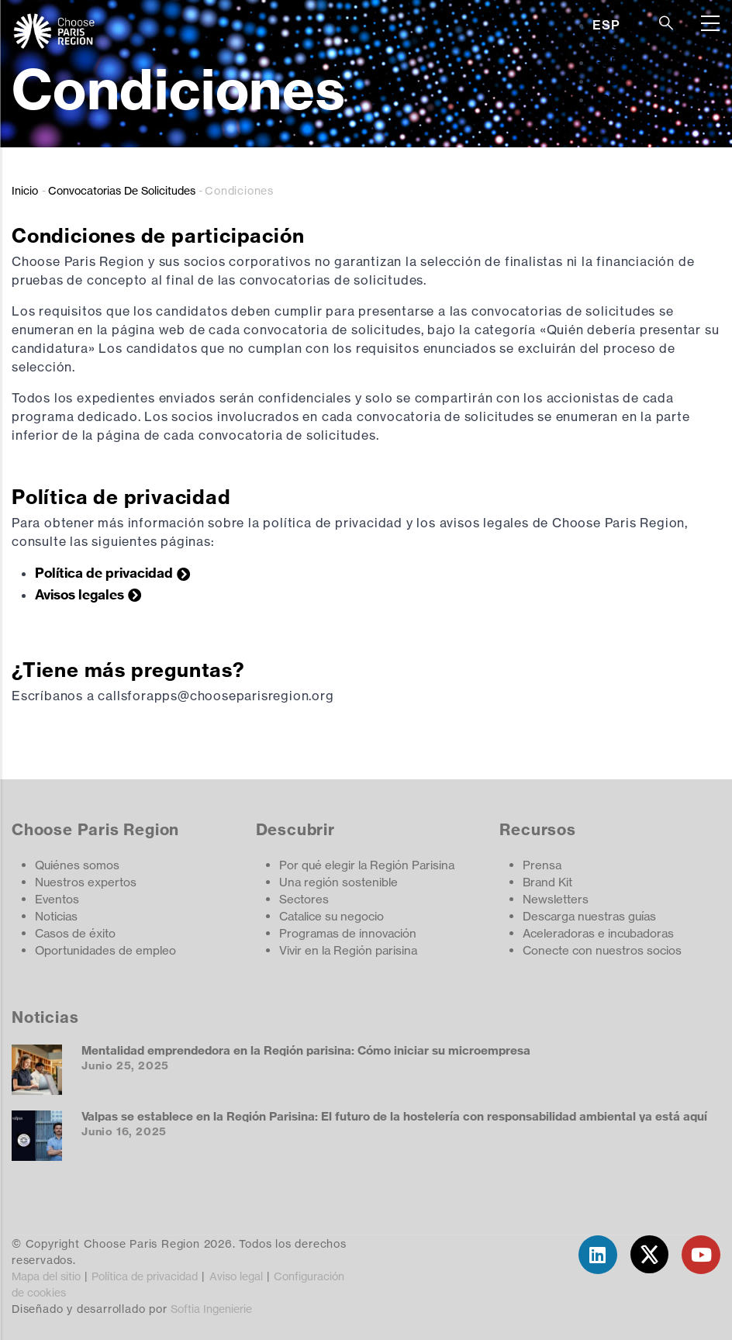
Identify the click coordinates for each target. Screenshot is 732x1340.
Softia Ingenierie (211, 1308)
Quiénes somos (77, 865)
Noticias (56, 916)
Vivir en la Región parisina (348, 950)
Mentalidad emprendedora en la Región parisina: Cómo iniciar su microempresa (305, 1050)
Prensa (542, 865)
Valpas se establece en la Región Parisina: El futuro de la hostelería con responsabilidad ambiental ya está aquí (394, 1116)
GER (606, 62)
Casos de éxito (75, 933)
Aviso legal (236, 1276)
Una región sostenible (338, 882)
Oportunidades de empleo (105, 950)
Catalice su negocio (331, 916)
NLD (605, 80)
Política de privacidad (104, 573)
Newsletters (556, 899)
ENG (606, 43)
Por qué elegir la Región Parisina (366, 865)
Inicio (25, 190)
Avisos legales (79, 594)
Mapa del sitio (46, 1276)
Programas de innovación (347, 933)
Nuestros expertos (85, 882)
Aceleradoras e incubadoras (598, 933)
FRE (604, 99)
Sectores (304, 899)
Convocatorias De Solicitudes (121, 190)
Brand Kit (547, 882)
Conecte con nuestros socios (602, 950)
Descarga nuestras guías (589, 916)
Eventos (57, 899)
